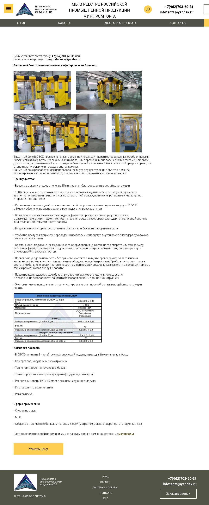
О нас (21, 23)
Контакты (178, 23)
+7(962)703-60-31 (182, 478)
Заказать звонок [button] (178, 493)
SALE (105, 498)
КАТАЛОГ (64, 23)
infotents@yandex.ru (180, 484)
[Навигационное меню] (8, 8)
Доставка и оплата (121, 23)
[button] (126, 433)
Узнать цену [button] (38, 449)
